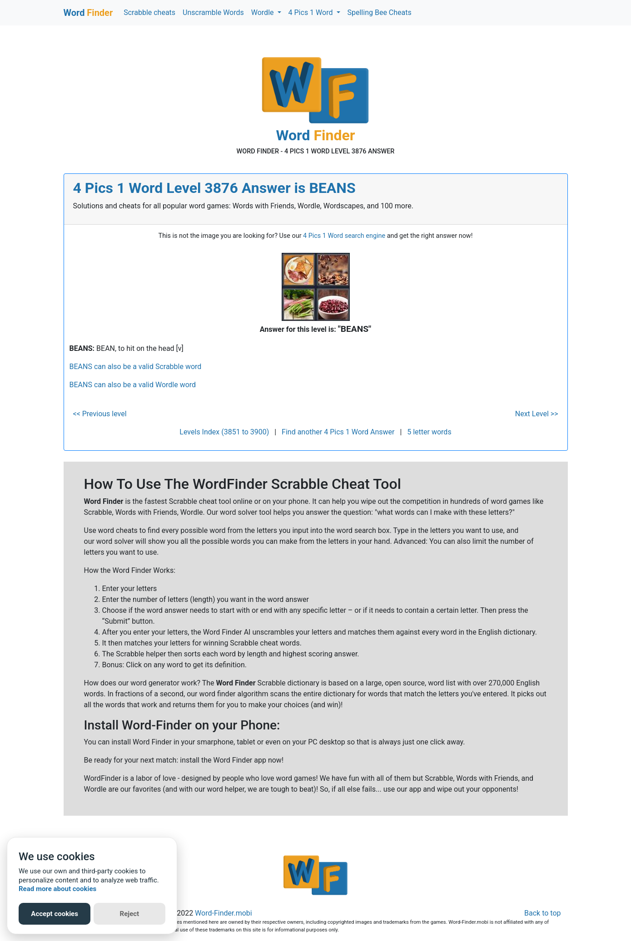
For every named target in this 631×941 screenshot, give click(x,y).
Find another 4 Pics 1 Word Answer (338, 432)
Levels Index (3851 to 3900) (224, 432)
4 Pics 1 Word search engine (344, 236)
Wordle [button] (263, 12)
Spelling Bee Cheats (380, 12)
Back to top (542, 913)
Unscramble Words (213, 12)
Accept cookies (54, 914)
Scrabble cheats (149, 12)
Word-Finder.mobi (223, 913)
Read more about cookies (57, 889)
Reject (129, 914)
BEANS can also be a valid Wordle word (133, 384)
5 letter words (429, 432)
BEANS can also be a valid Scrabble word (136, 366)
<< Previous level (100, 413)
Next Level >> (536, 413)
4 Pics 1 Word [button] (311, 12)
